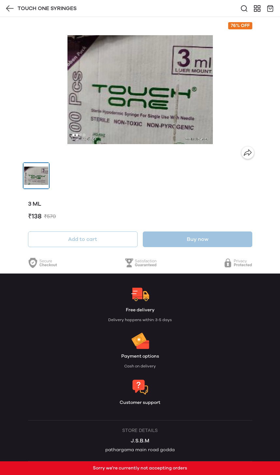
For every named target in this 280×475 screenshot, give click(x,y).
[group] (140, 89)
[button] (36, 175)
